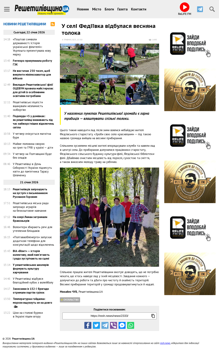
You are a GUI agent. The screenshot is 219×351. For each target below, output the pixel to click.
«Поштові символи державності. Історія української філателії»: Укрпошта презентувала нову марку (32, 46)
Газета (122, 9)
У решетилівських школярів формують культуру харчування (31, 268)
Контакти (138, 9)
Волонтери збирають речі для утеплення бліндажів (32, 229)
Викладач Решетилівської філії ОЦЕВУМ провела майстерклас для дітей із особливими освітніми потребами (33, 90)
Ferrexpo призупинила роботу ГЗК (32, 62)
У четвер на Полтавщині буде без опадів (32, 156)
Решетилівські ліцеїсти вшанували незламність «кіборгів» (28, 106)
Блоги (109, 9)
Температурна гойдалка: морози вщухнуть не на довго (32, 300)
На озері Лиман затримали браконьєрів (30, 219)
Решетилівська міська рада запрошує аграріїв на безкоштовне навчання (30, 207)
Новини (83, 9)
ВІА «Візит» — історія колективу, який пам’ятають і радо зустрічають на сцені (31, 254)
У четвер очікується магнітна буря (32, 135)
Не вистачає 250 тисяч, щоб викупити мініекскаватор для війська (32, 74)
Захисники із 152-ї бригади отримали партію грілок (31, 290)
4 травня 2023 (69, 39)
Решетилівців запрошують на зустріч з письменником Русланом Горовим (30, 193)
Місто (96, 9)
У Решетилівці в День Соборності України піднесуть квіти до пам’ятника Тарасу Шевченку (32, 169)
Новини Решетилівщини (24, 24)
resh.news (165, 343)
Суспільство (71, 299)
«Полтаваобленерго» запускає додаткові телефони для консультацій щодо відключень (33, 241)
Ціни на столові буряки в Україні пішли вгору (28, 314)
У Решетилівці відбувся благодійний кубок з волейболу (33, 280)
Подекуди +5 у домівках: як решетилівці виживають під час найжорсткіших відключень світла (33, 121)
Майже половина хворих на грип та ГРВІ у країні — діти (33, 145)
